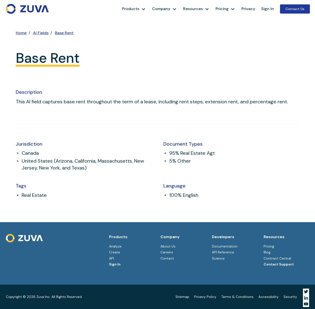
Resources (193, 8)
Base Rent (64, 32)
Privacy (248, 8)
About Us (167, 246)
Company (161, 8)
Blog (267, 252)
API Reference (223, 252)
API (111, 258)
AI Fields (40, 32)
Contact (167, 258)
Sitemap (182, 296)
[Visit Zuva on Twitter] (306, 292)
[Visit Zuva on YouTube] (306, 304)
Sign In (267, 8)
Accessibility (268, 296)
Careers (166, 252)
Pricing (222, 8)
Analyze (115, 246)
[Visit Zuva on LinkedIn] (306, 298)
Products (130, 8)
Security (290, 296)
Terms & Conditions (237, 296)
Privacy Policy (205, 296)
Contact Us (294, 9)
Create (114, 252)
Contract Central (277, 258)
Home (21, 32)
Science (218, 258)
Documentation (224, 246)
